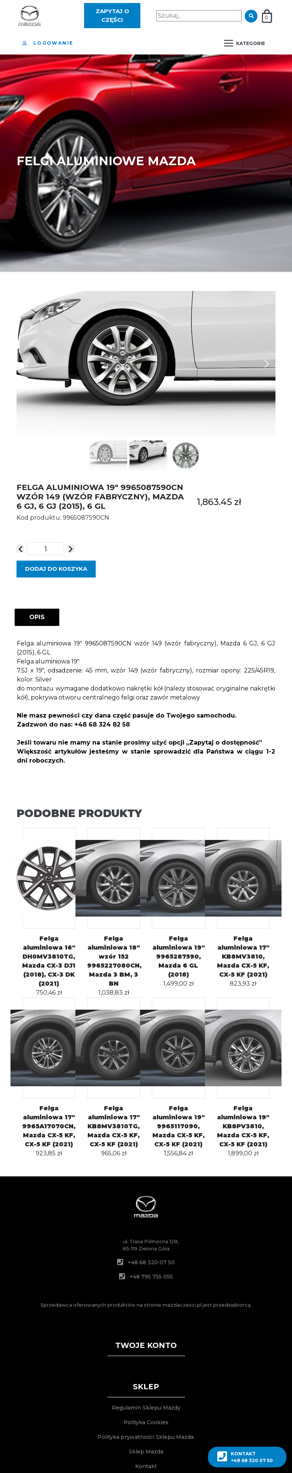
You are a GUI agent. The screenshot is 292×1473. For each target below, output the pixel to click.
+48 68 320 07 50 (151, 1262)
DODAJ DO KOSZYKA (56, 568)
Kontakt (146, 1466)
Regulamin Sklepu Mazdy (146, 1407)
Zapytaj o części (112, 15)
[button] (26, 364)
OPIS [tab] (37, 617)
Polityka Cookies (146, 1422)
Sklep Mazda (146, 1451)
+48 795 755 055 (151, 1276)
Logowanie (48, 43)
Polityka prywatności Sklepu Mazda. (146, 1437)
